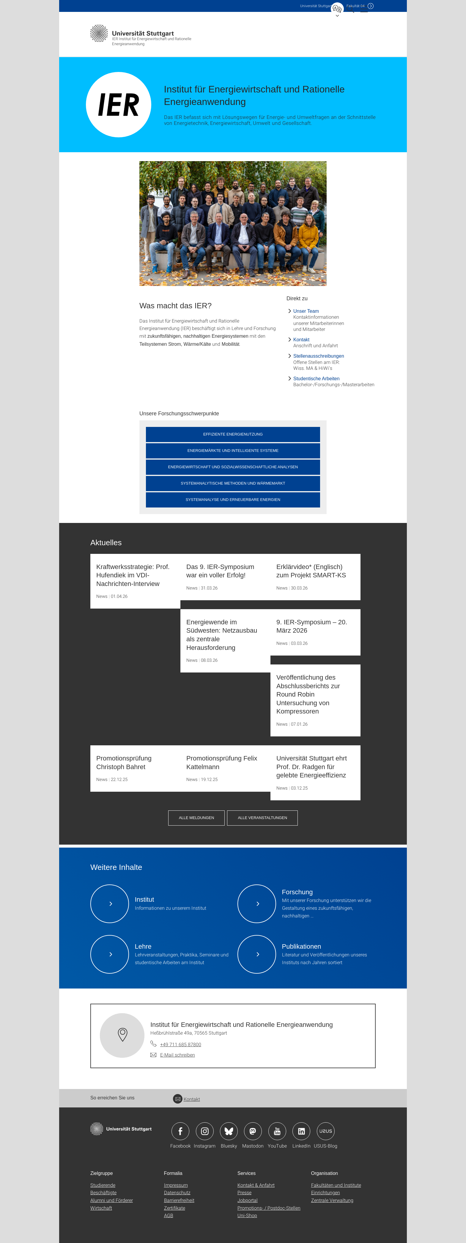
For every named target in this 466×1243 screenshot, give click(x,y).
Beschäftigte (103, 1192)
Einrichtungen (325, 1192)
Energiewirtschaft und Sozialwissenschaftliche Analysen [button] (233, 467)
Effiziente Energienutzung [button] (233, 434)
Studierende (102, 1185)
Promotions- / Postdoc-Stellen (268, 1208)
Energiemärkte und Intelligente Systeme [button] (233, 450)
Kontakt (301, 339)
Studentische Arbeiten (316, 378)
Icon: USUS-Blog (326, 1131)
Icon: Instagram (205, 1131)
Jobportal (247, 1200)
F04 (356, 6)
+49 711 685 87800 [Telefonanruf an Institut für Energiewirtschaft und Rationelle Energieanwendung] (180, 1044)
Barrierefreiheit (179, 1200)
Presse (244, 1192)
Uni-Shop (247, 1215)
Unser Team (306, 311)
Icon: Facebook (180, 1131)
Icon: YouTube (277, 1131)
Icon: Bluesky (229, 1131)
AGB (168, 1215)
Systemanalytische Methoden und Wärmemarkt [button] (233, 483)
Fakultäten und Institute (336, 1185)
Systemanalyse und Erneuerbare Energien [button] (233, 499)
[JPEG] (233, 223)
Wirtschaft (101, 1208)
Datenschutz (177, 1192)
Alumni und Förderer (111, 1200)
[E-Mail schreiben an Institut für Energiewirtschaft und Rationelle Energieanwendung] (172, 1055)
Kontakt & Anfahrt (256, 1185)
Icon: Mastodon (253, 1131)
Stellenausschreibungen (318, 356)
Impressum (176, 1185)
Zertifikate (174, 1208)
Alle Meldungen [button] (196, 817)
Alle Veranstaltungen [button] (262, 817)
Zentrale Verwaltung (332, 1200)
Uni (316, 6)
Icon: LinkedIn (301, 1131)
